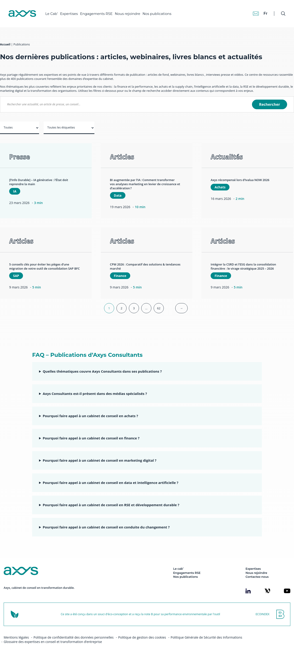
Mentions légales (16, 629)
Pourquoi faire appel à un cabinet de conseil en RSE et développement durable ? (111, 496)
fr (263, 11)
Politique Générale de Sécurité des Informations (206, 629)
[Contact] (254, 11)
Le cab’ (178, 560)
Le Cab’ (53, 11)
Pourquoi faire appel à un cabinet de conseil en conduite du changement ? (106, 519)
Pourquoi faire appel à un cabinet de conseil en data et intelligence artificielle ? (110, 474)
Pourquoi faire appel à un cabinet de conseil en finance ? (91, 430)
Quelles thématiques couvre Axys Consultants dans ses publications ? (102, 363)
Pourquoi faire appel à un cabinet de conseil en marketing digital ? (99, 452)
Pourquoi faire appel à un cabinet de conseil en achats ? (90, 407)
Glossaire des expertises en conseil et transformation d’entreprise (53, 633)
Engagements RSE (98, 11)
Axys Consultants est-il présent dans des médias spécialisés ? (95, 385)
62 (159, 300)
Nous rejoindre (129, 11)
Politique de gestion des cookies (142, 629)
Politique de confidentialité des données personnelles (74, 629)
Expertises (71, 11)
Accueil (5, 36)
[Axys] (24, 12)
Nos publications (158, 11)
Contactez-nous (257, 568)
